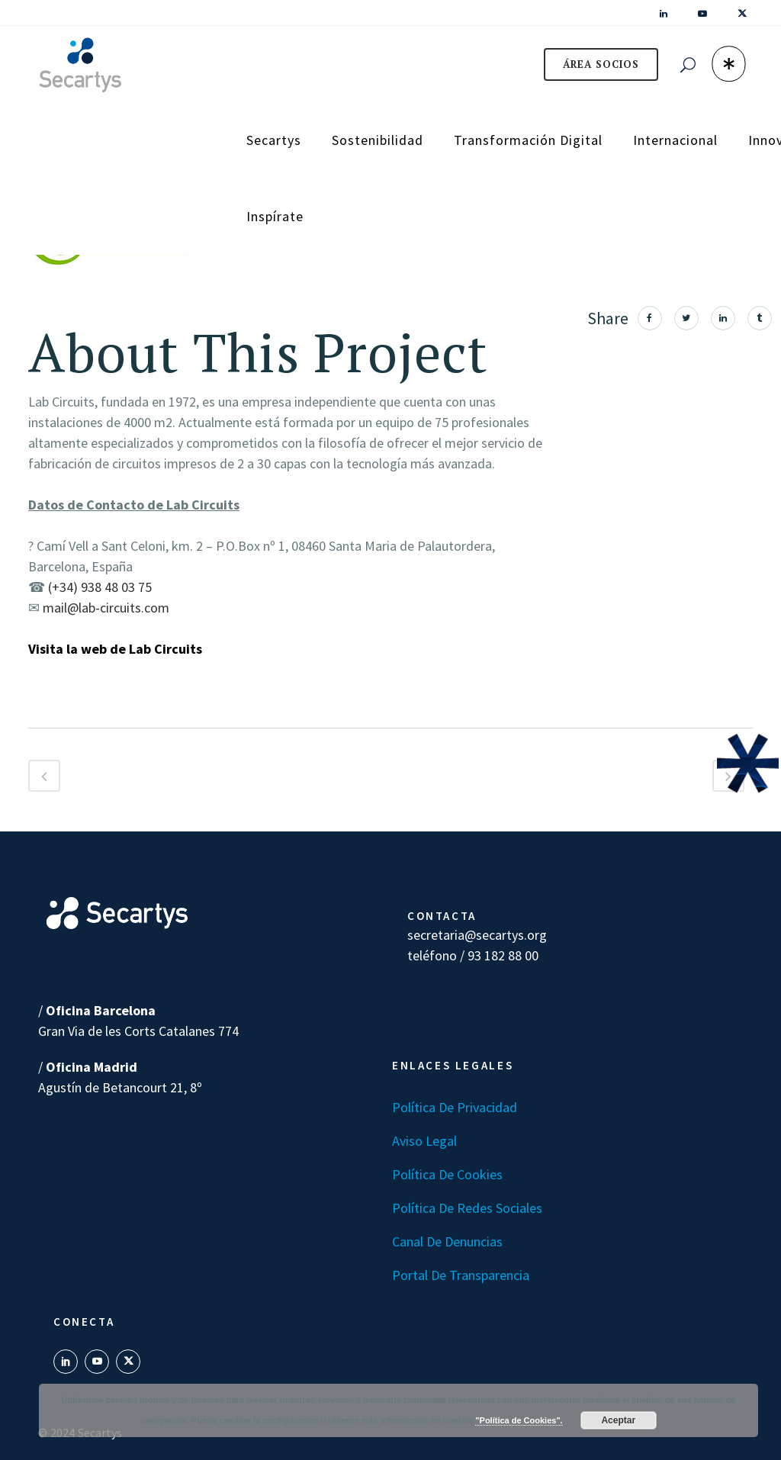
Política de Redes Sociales (467, 1208)
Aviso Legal (424, 1141)
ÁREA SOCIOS (601, 64)
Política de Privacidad (454, 1107)
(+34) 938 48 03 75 (100, 587)
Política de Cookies (447, 1174)
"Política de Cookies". (518, 1420)
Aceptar (618, 1420)
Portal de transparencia (460, 1275)
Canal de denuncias (447, 1241)
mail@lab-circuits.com (106, 607)
